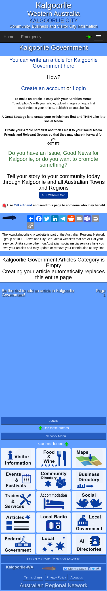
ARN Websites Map (53, 195)
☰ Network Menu (53, 436)
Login (79, 88)
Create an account (43, 88)
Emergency (31, 37)
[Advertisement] (53, 358)
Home (9, 37)
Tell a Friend (23, 205)
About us (76, 577)
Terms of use (33, 577)
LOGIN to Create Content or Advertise (53, 559)
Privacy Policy (56, 577)
